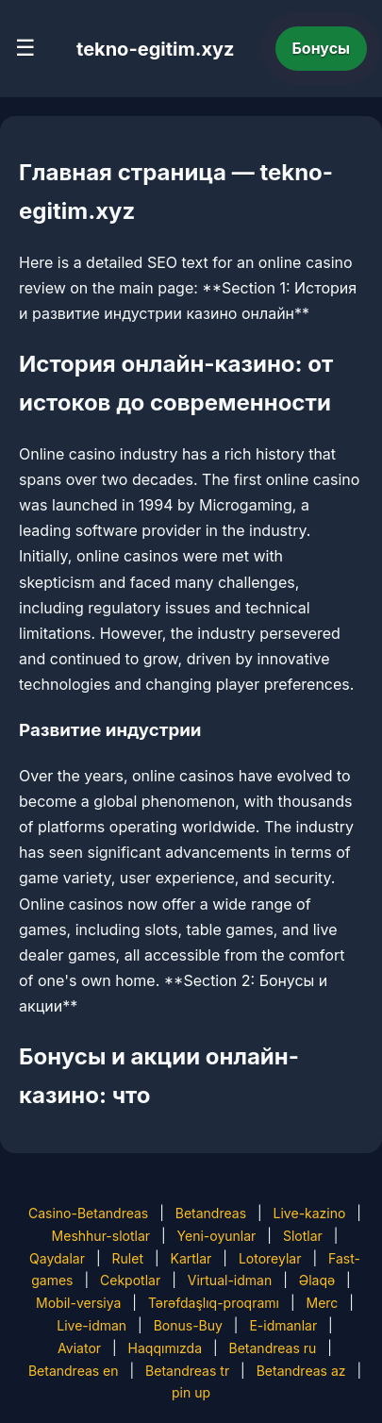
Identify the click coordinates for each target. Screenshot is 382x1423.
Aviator (79, 1348)
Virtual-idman (230, 1280)
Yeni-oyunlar (217, 1236)
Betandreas (210, 1213)
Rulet (127, 1258)
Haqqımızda (165, 1348)
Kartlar (191, 1258)
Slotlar (303, 1236)
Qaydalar (57, 1258)
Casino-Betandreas (88, 1213)
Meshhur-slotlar (101, 1236)
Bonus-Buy (188, 1325)
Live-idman (91, 1325)
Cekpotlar (130, 1280)
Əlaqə (317, 1280)
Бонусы (321, 48)
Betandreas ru (273, 1348)
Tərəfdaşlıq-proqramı (213, 1303)
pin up (191, 1392)
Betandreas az (301, 1371)
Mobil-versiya (78, 1303)
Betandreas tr (187, 1371)
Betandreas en (73, 1371)
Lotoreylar (270, 1258)
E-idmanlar (283, 1325)
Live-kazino (310, 1213)
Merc (322, 1303)
